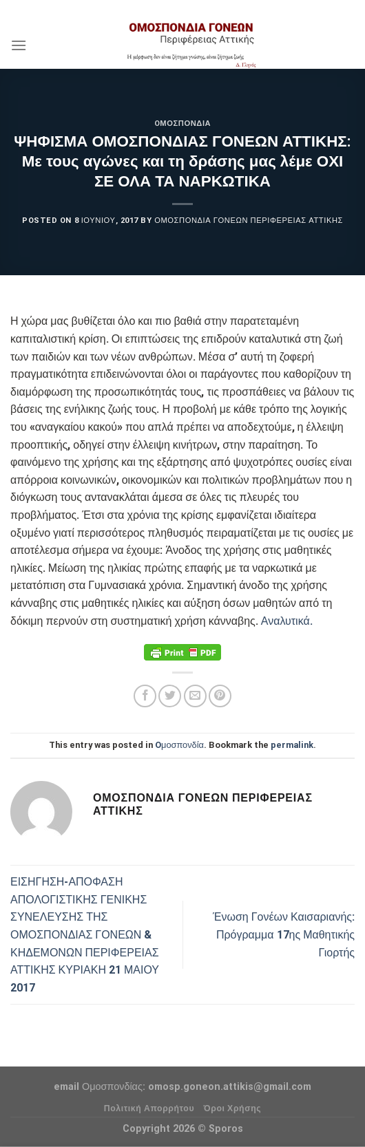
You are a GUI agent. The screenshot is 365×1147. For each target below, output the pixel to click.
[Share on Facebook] (145, 696)
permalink (292, 745)
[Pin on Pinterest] (220, 696)
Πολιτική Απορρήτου (149, 1108)
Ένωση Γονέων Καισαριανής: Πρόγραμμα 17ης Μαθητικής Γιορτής (284, 934)
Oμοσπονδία (182, 123)
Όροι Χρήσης (233, 1108)
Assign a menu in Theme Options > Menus (182, 10)
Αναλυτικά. (287, 621)
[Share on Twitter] (169, 696)
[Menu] (18, 45)
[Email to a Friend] (195, 696)
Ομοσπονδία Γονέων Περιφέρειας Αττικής (248, 220)
